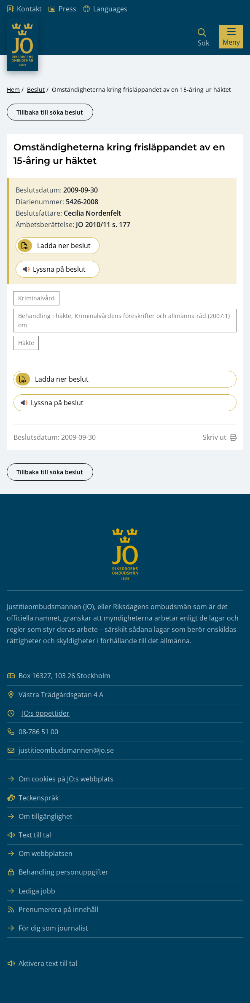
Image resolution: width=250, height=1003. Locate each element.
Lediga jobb (31, 891)
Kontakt (24, 9)
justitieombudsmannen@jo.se (60, 750)
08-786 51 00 (32, 732)
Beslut (36, 90)
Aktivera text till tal (42, 963)
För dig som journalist (47, 928)
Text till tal (29, 835)
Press (62, 9)
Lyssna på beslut (54, 269)
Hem (13, 90)
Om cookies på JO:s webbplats (60, 779)
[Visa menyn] (231, 36)
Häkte (26, 343)
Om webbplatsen (40, 853)
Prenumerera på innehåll (52, 909)
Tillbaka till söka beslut (49, 112)
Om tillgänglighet (40, 816)
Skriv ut (220, 437)
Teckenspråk (33, 798)
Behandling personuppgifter (57, 872)
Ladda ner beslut (54, 245)
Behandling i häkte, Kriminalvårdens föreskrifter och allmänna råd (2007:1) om (124, 320)
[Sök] (203, 36)
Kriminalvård (36, 298)
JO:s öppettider (46, 713)
